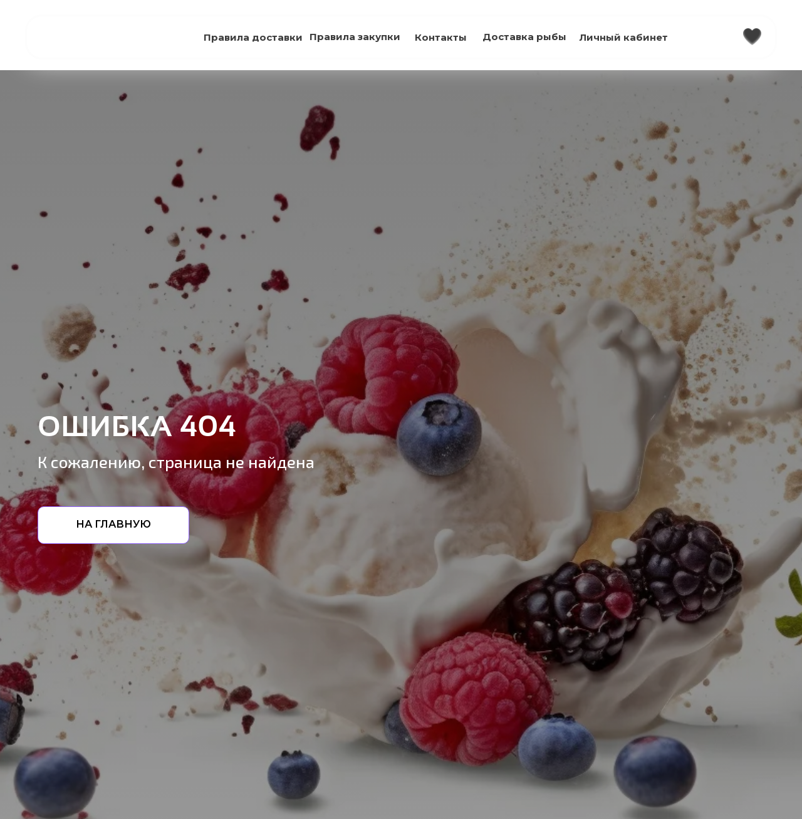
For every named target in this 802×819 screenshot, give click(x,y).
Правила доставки (253, 37)
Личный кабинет (624, 37)
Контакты (441, 37)
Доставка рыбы (524, 37)
